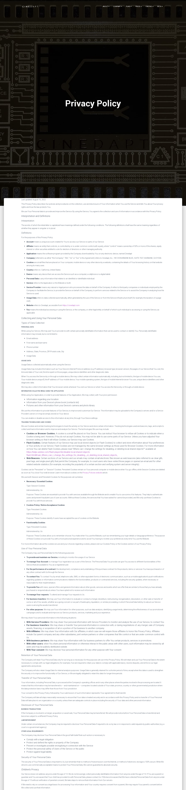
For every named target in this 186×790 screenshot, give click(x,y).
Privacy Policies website (92, 473)
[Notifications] (106, 6)
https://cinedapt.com (71, 305)
